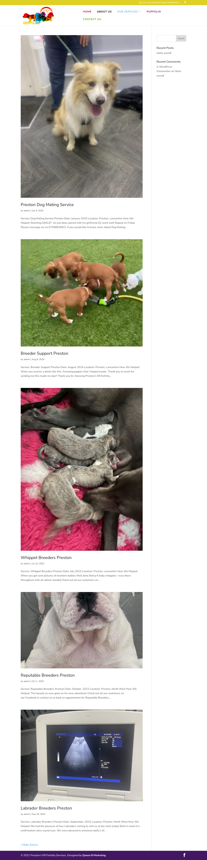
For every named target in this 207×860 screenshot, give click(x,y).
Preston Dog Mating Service (47, 204)
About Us (104, 12)
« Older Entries (29, 845)
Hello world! (164, 53)
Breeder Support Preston (44, 353)
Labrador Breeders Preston (46, 808)
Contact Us (92, 19)
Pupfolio (154, 12)
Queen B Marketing (94, 855)
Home (87, 12)
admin (27, 210)
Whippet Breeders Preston (46, 557)
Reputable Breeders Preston (48, 675)
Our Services (127, 12)
